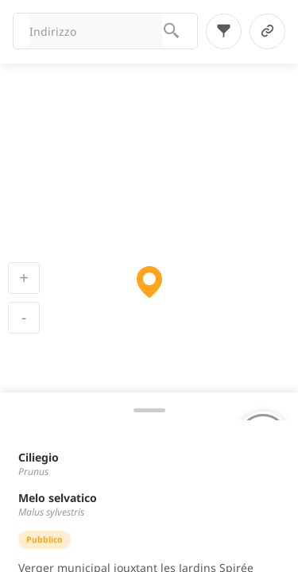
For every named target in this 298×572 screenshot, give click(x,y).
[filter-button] (224, 31)
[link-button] (267, 31)
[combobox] (95, 31)
